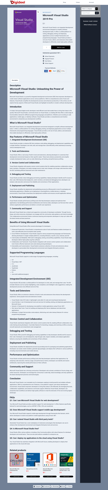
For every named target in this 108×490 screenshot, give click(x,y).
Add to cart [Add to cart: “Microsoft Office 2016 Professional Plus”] (50, 476)
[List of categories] (88, 8)
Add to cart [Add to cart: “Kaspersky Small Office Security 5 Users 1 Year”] (66, 476)
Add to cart (61, 47)
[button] (38, 12)
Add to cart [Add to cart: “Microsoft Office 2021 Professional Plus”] (16, 476)
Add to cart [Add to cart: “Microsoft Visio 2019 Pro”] (33, 476)
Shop (64, 2)
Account (91, 2)
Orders (78, 2)
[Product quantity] (46, 47)
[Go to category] (96, 8)
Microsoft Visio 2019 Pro (31, 468)
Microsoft (47, 12)
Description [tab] (15, 80)
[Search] (97, 13)
